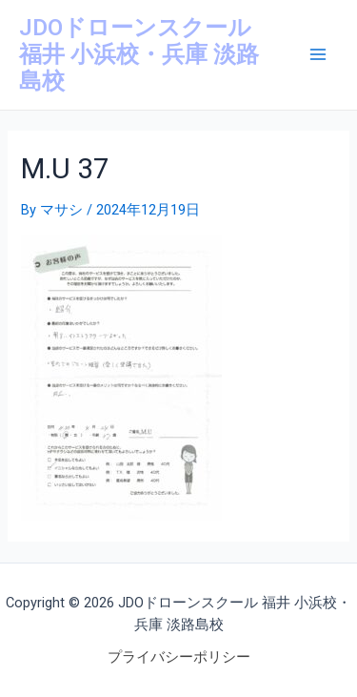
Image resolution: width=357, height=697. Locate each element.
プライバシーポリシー (179, 657)
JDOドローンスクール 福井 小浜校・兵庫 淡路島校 (139, 54)
